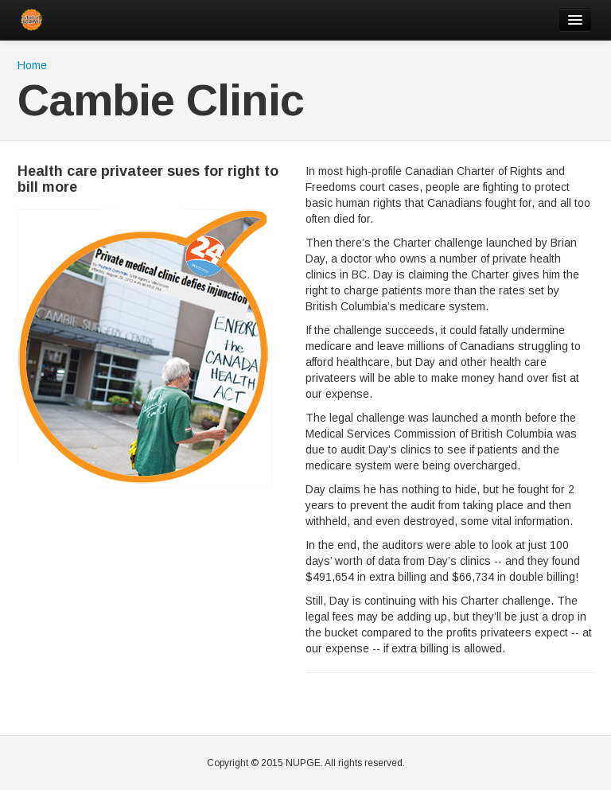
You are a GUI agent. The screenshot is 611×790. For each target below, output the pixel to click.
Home (32, 65)
